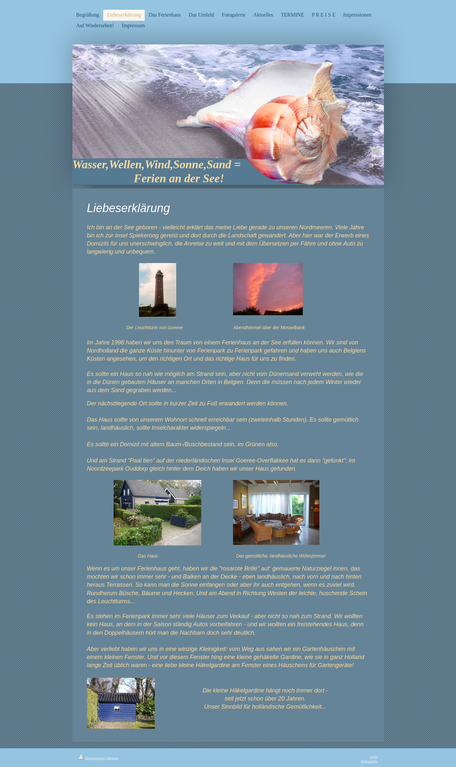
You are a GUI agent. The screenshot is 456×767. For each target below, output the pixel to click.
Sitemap (112, 758)
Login (373, 757)
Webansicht (369, 761)
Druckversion (92, 758)
